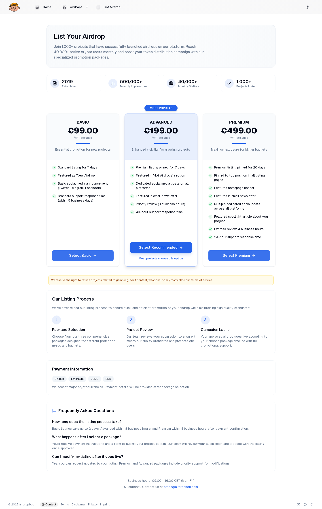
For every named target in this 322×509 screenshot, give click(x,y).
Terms (65, 504)
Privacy (92, 504)
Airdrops (76, 7)
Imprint (105, 504)
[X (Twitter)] (298, 504)
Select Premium (239, 255)
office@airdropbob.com (181, 487)
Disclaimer (78, 504)
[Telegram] (305, 504)
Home (43, 7)
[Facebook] (311, 504)
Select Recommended (161, 247)
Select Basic (83, 255)
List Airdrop (108, 7)
